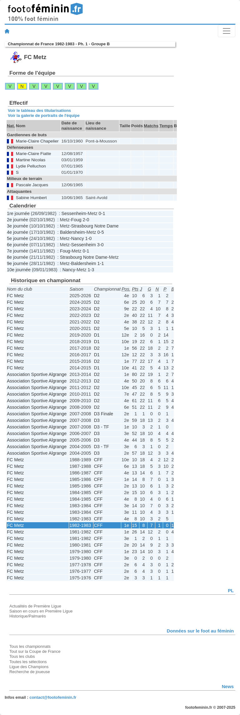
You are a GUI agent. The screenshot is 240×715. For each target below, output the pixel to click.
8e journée (17, 257)
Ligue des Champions (28, 666)
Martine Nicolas (30, 160)
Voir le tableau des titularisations (39, 110)
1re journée (18, 213)
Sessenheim (73, 213)
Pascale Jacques (32, 184)
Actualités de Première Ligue (35, 606)
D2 (96, 295)
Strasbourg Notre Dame (95, 225)
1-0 (88, 238)
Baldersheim (72, 232)
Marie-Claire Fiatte (33, 153)
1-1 (101, 263)
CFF (98, 459)
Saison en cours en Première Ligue (40, 611)
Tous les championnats (30, 646)
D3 (96, 420)
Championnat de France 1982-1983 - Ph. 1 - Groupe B (59, 44)
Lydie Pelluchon (31, 166)
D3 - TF (101, 426)
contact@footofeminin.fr (52, 697)
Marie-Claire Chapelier (37, 141)
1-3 (91, 269)
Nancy (77, 238)
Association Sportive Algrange (37, 374)
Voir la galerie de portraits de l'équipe (44, 115)
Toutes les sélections (28, 661)
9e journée (17, 263)
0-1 (102, 213)
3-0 (100, 244)
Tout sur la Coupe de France (34, 651)
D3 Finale (103, 413)
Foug (76, 219)
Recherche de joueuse (29, 671)
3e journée (17, 225)
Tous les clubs (22, 656)
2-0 (85, 219)
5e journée (17, 238)
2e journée (17, 219)
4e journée (17, 232)
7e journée (17, 250)
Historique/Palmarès (27, 616)
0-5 (101, 232)
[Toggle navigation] (226, 31)
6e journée (17, 244)
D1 (96, 335)
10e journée (19, 269)
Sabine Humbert (31, 197)
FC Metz (15, 295)
